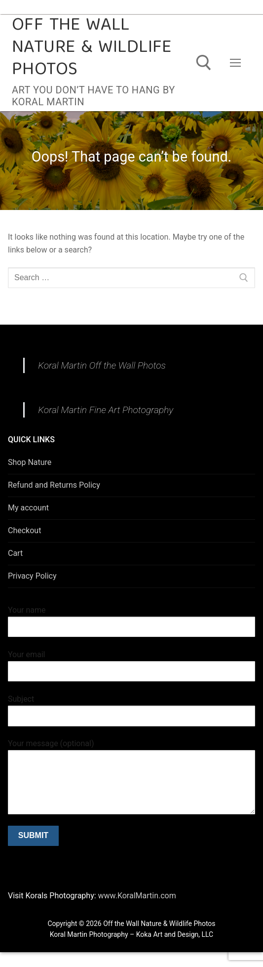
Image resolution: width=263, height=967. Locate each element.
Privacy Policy (32, 576)
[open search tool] (204, 63)
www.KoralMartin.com (136, 895)
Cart (15, 553)
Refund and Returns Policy (54, 485)
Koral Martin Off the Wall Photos (102, 365)
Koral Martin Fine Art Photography (105, 410)
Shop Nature (29, 462)
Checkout (24, 530)
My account (28, 507)
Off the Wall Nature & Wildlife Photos (92, 48)
